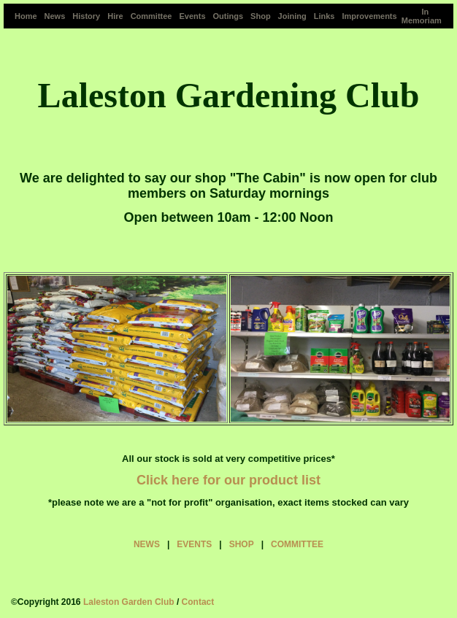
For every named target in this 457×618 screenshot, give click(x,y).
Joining (292, 16)
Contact (198, 602)
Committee (151, 16)
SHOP (241, 544)
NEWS (147, 544)
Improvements (369, 16)
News (55, 16)
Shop (260, 16)
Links (324, 16)
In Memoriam (422, 16)
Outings (228, 16)
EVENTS (194, 544)
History (86, 16)
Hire (115, 16)
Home (26, 16)
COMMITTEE (297, 544)
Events (192, 16)
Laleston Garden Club (128, 602)
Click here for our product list (228, 480)
